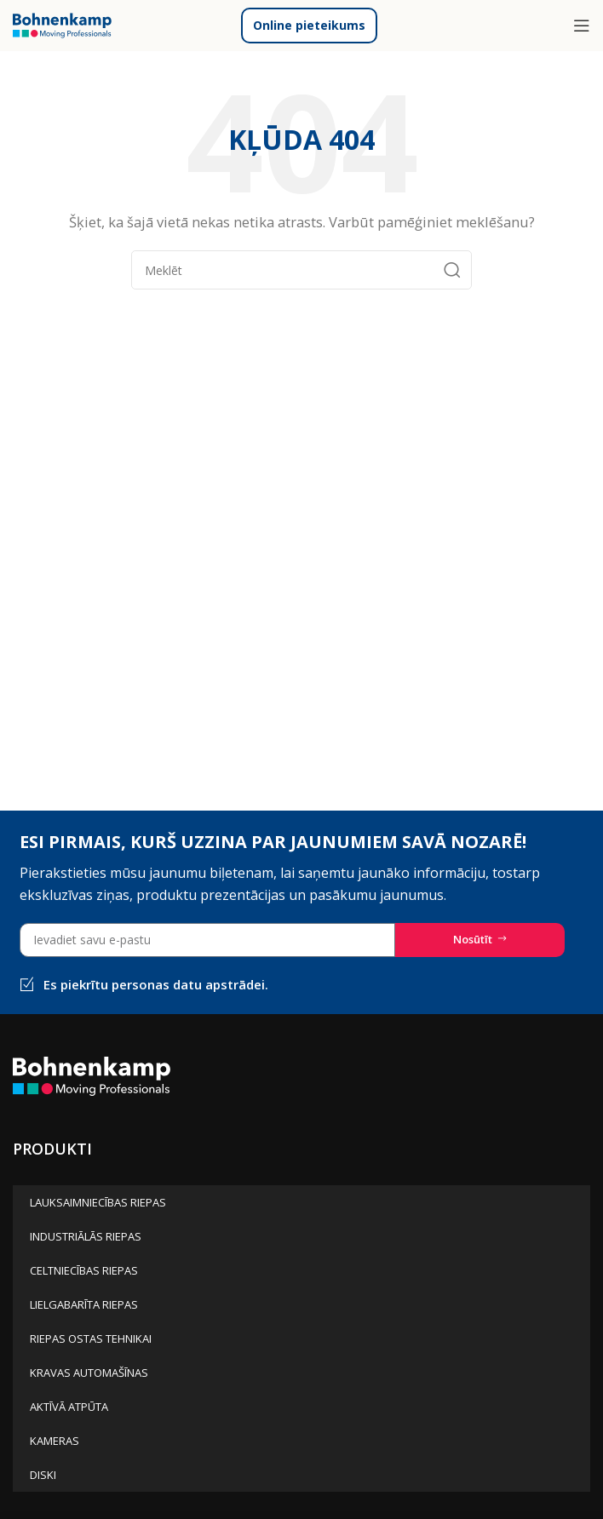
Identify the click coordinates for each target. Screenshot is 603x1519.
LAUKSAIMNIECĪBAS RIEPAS (98, 1202)
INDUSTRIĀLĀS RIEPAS (85, 1236)
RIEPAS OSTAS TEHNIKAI (91, 1338)
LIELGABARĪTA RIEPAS (84, 1304)
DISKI (43, 1474)
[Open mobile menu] (582, 26)
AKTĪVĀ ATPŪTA (69, 1406)
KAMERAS (54, 1440)
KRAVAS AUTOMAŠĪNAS (89, 1372)
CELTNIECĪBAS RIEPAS (84, 1270)
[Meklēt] (301, 269)
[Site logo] (62, 23)
